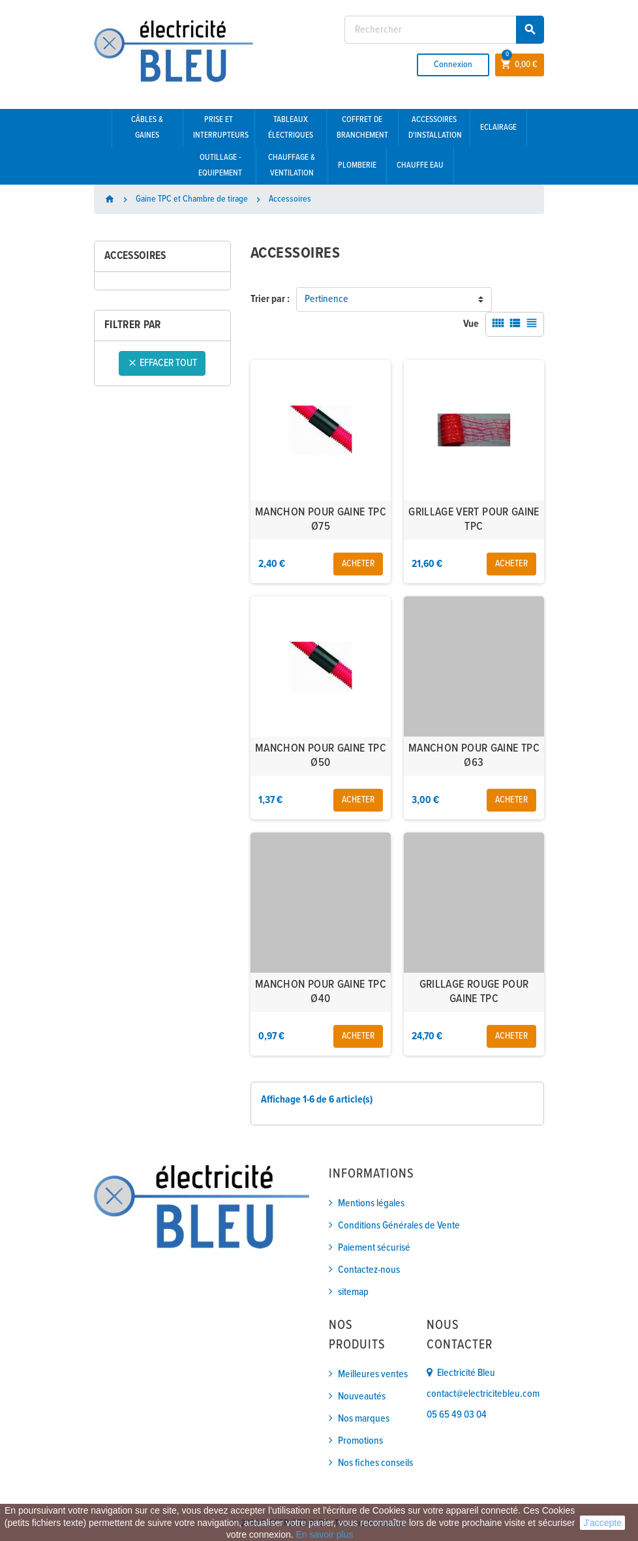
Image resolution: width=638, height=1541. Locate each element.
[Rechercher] (444, 30)
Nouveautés (362, 1396)
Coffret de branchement (362, 127)
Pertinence (326, 299)
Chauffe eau (420, 165)
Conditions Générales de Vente (399, 1225)
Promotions (360, 1441)
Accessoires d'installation (435, 127)
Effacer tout (162, 363)
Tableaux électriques (290, 127)
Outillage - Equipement (220, 165)
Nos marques (363, 1419)
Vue (471, 324)
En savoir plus (324, 1534)
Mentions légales (371, 1203)
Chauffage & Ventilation (291, 165)
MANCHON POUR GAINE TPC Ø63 (473, 755)
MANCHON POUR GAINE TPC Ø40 (320, 992)
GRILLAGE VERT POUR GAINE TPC (473, 519)
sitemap (353, 1292)
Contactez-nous (369, 1270)
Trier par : (270, 299)
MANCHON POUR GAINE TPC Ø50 (320, 755)
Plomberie (357, 165)
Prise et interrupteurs (221, 127)
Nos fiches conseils (375, 1463)
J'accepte (602, 1523)
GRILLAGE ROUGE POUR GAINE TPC (474, 992)
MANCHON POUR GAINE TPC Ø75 (320, 519)
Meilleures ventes (373, 1374)
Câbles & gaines (147, 127)
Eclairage (498, 127)
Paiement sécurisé (374, 1248)
